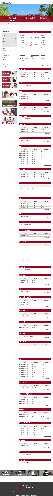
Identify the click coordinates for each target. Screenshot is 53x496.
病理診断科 (22, 60)
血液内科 (22, 42)
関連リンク (5, 59)
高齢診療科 (43, 37)
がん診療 (4, 35)
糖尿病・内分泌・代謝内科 (35, 38)
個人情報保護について (17, 491)
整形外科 (43, 35)
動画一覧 (4, 50)
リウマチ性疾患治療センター (35, 45)
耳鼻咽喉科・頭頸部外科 (24, 50)
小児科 (32, 35)
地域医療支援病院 (6, 55)
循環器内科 (33, 49)
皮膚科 (32, 40)
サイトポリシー (5, 61)
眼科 (42, 47)
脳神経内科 (33, 47)
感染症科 (32, 42)
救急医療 (4, 41)
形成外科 (22, 37)
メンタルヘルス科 (23, 44)
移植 (3, 38)
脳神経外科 (22, 47)
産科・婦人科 (22, 55)
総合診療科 (22, 35)
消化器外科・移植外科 (24, 58)
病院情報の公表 (30, 491)
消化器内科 (33, 58)
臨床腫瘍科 (43, 40)
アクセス (4, 57)
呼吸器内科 (43, 49)
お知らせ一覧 (5, 48)
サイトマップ (5, 64)
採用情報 (4, 66)
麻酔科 (42, 42)
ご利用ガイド (41, 491)
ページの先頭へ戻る (47, 78)
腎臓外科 (43, 55)
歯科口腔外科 (43, 44)
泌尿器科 (43, 58)
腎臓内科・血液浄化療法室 (35, 56)
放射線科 (22, 40)
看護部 (4, 53)
